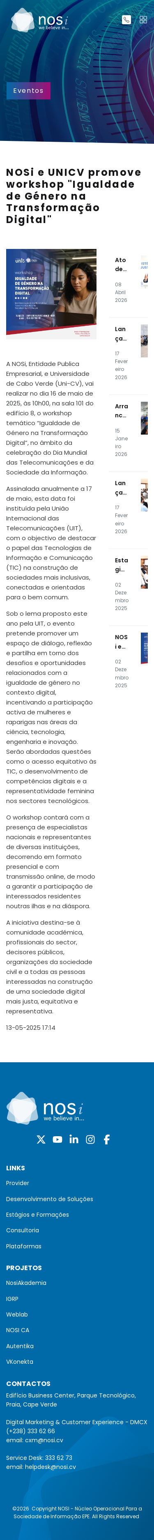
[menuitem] (77, 1183)
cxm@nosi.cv (44, 1440)
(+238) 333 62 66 (30, 1431)
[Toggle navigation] (143, 19)
